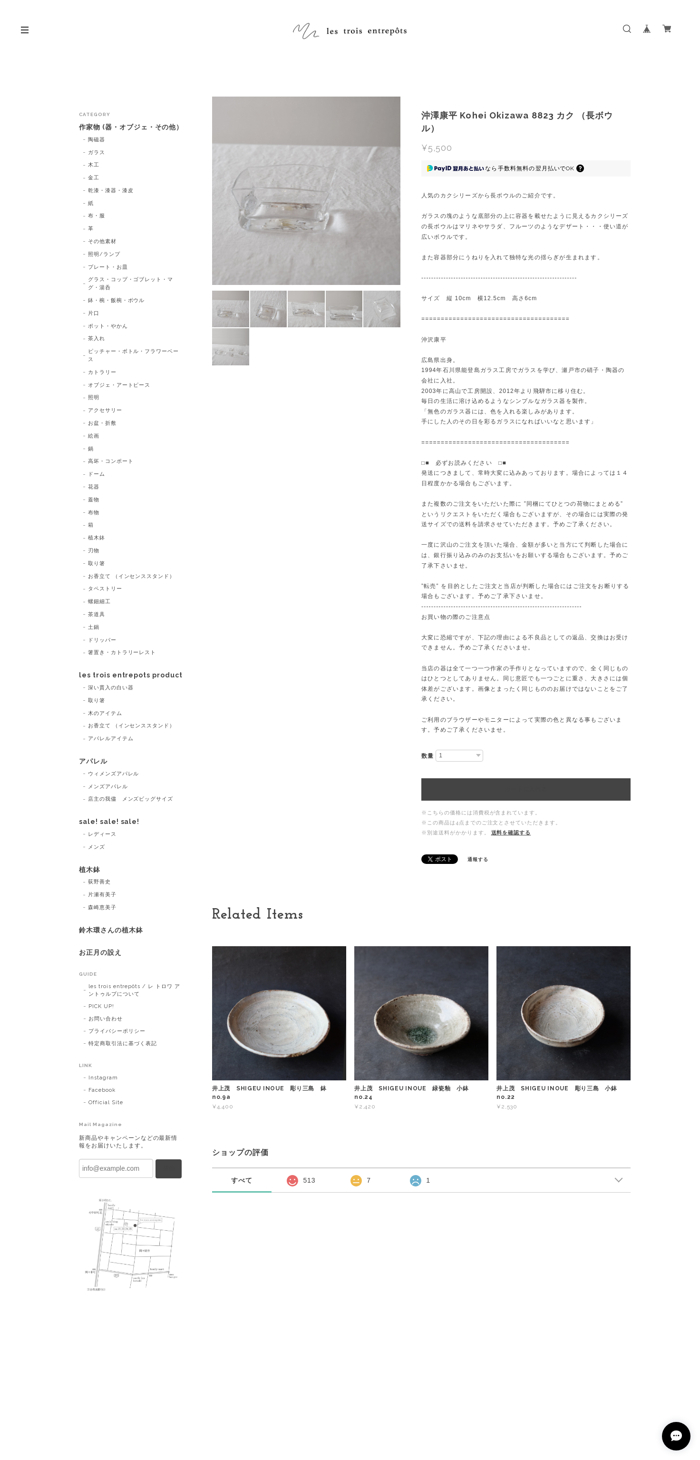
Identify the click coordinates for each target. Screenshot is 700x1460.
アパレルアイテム (111, 738)
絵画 (93, 436)
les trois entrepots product (131, 675)
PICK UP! (101, 1006)
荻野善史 (99, 882)
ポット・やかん (108, 326)
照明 (93, 397)
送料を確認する (511, 833)
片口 (93, 313)
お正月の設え (100, 952)
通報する (477, 859)
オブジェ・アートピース (119, 385)
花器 (93, 487)
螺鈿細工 (99, 601)
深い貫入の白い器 (111, 688)
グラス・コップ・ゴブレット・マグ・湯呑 (130, 283)
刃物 (93, 551)
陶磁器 (96, 140)
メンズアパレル (108, 787)
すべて (242, 1180)
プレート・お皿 (108, 267)
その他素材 (102, 241)
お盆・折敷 (102, 423)
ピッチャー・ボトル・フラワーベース (133, 355)
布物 (93, 513)
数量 (427, 756)
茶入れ (96, 338)
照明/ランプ (104, 254)
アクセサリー (105, 410)
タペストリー (105, 589)
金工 (93, 178)
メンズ (96, 847)
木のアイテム (105, 713)
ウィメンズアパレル (113, 774)
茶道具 (96, 614)
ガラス (96, 152)
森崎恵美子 (102, 907)
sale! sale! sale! (109, 821)
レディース (102, 834)
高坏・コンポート (111, 461)
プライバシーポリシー (117, 1031)
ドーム (96, 474)
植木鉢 (96, 538)
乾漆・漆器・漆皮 (111, 190)
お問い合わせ (105, 1019)
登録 (169, 1168)
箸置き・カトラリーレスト (122, 652)
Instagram (103, 1078)
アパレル (93, 761)
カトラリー (102, 372)
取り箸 (96, 563)
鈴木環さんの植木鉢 (111, 930)
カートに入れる (526, 789)
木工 (93, 165)
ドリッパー (102, 640)
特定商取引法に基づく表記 (122, 1043)
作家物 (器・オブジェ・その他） (131, 127)
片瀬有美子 (102, 895)
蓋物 (93, 500)
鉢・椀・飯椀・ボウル (116, 300)
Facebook (102, 1090)
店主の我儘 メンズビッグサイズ (130, 799)
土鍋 (93, 627)
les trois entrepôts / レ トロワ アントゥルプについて (134, 990)
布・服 (96, 216)
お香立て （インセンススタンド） (131, 576)
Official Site (105, 1102)
